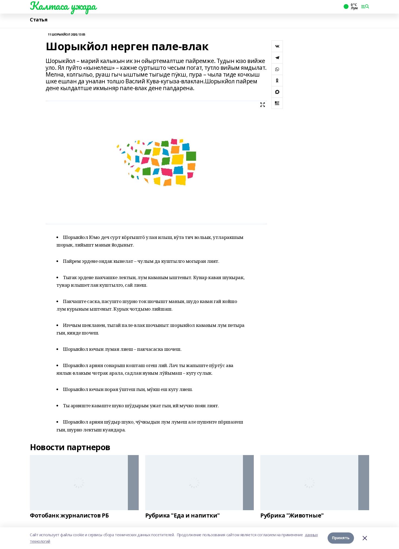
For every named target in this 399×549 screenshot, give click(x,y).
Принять (341, 538)
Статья (38, 20)
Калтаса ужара (63, 5)
